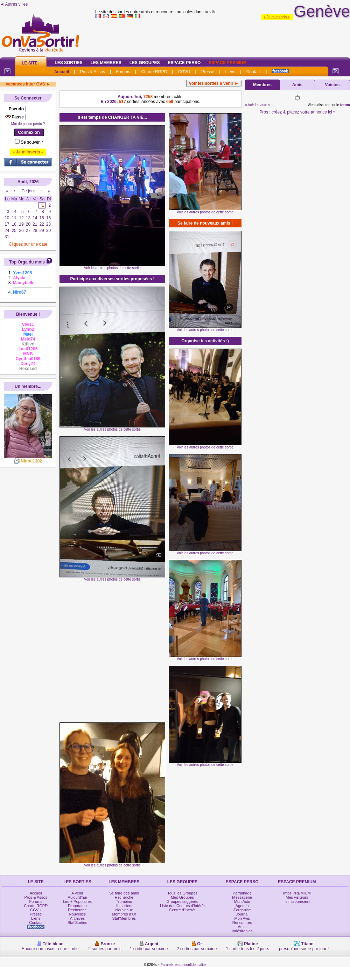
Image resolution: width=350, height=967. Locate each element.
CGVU (184, 71)
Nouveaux (124, 910)
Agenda (242, 906)
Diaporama (77, 906)
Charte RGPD (154, 71)
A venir (77, 893)
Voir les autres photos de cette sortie (112, 268)
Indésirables (242, 931)
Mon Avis (242, 918)
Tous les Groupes (182, 893)
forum (345, 105)
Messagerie (242, 897)
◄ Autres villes (14, 4)
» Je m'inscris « (276, 17)
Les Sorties (68, 62)
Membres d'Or (124, 914)
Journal (242, 914)
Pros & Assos (92, 71)
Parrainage (242, 893)
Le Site (29, 63)
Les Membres (106, 62)
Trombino (124, 901)
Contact (253, 71)
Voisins (332, 84)
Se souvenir (32, 142)
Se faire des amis (124, 893)
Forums (123, 71)
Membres (262, 84)
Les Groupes (145, 62)
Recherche (77, 910)
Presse (207, 71)
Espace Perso (184, 62)
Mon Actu (242, 901)
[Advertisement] (65, 652)
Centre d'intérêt (182, 910)
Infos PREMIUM (297, 893)
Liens (230, 71)
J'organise (242, 910)
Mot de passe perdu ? (28, 124)
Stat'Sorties (77, 922)
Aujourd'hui (77, 897)
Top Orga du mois (27, 262)
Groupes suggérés (182, 901)
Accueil (61, 71)
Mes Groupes (182, 897)
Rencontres (242, 922)
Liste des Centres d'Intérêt (182, 906)
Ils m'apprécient (297, 901)
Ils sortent (124, 906)
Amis (297, 84)
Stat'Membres (124, 918)
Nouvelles (77, 914)
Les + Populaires (77, 901)
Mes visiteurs (297, 897)
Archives (77, 918)
